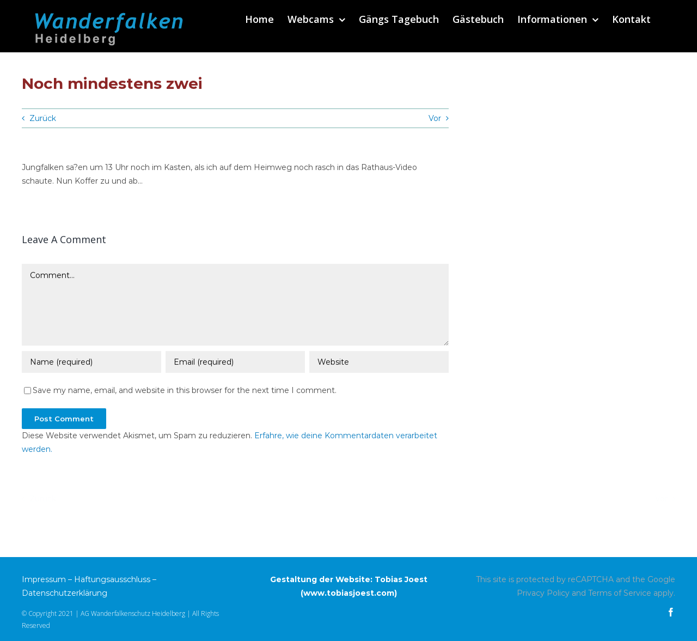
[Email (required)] (235, 363)
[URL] (379, 363)
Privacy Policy (543, 593)
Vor (435, 118)
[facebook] (671, 612)
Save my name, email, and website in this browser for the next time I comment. (185, 391)
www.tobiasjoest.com (348, 593)
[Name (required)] (91, 363)
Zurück (42, 118)
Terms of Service (619, 593)
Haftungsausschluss (112, 579)
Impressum (44, 579)
